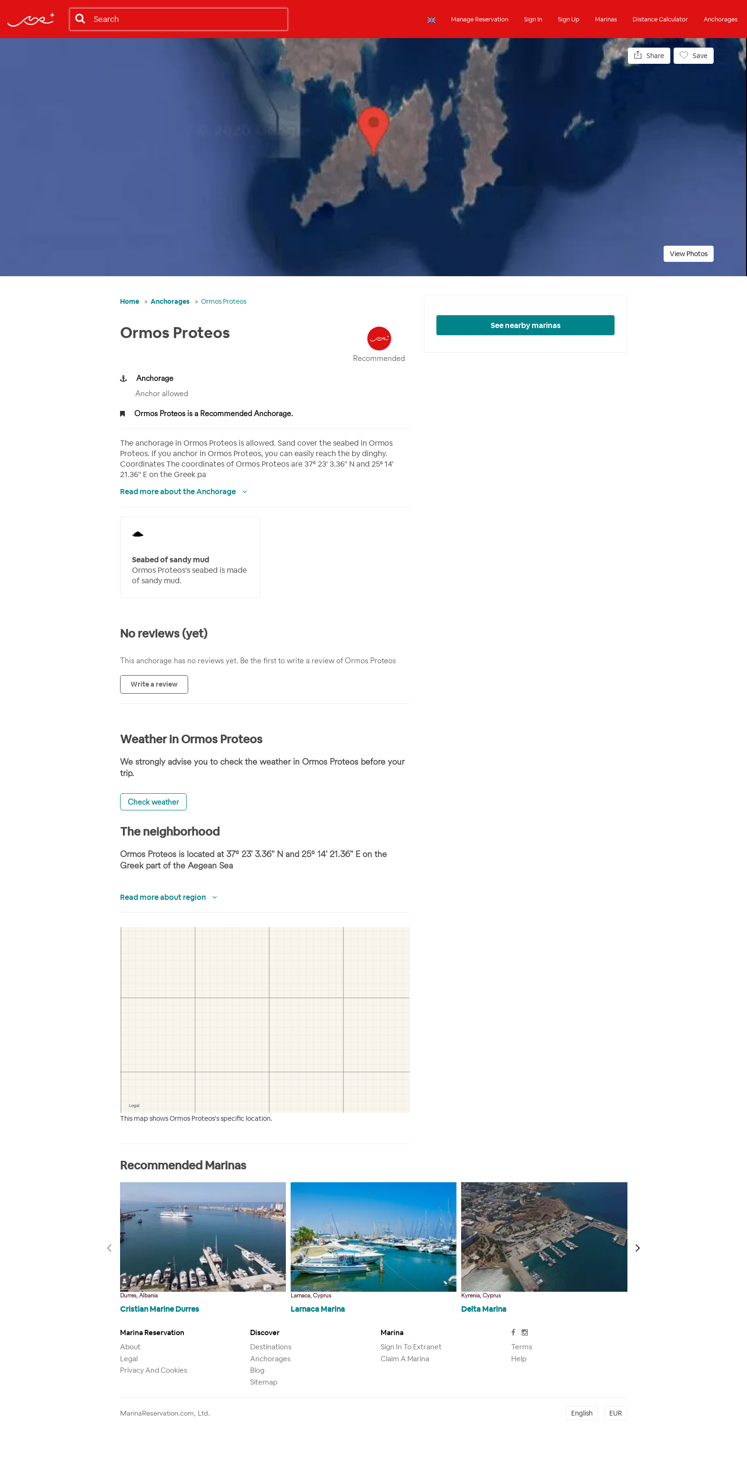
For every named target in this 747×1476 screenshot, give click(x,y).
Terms (521, 1346)
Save (693, 55)
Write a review (154, 684)
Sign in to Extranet (411, 1346)
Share (649, 55)
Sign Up (568, 19)
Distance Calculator (660, 19)
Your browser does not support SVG (137, 534)
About (130, 1346)
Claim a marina (405, 1358)
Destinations (271, 1346)
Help (518, 1358)
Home (129, 301)
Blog (257, 1370)
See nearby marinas (526, 325)
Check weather (153, 802)
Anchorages (720, 19)
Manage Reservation (479, 19)
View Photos (688, 253)
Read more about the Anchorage (178, 492)
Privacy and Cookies (153, 1370)
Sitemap (263, 1381)
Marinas (606, 19)
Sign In (533, 19)
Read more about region (163, 897)
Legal (129, 1358)
